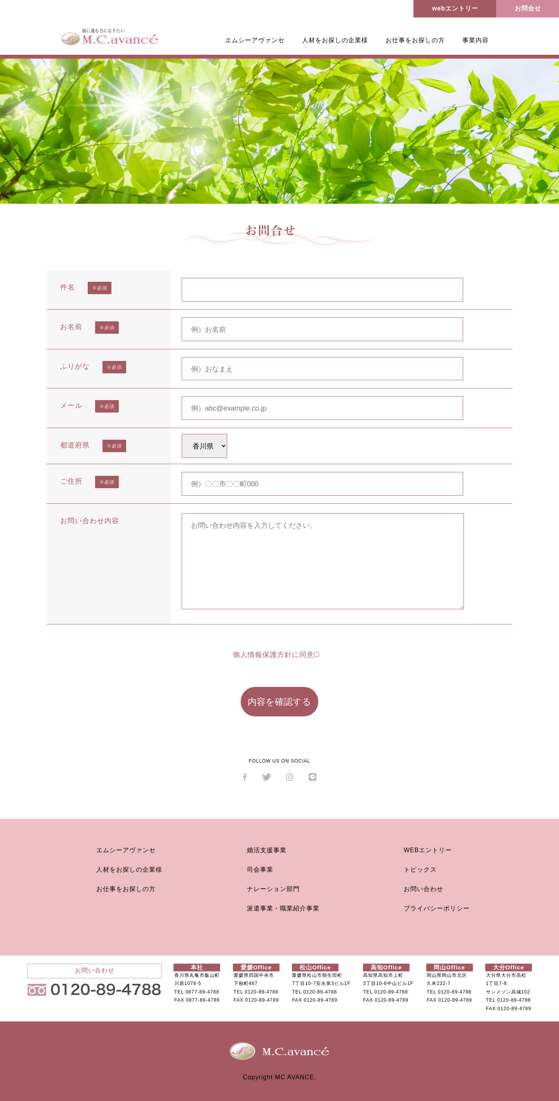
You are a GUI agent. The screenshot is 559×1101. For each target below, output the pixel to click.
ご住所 (71, 481)
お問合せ (528, 8)
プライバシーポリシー (437, 908)
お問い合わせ (423, 889)
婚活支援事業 (266, 850)
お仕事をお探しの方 (415, 40)
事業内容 (475, 40)
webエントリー (455, 8)
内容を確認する (279, 702)
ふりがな (75, 366)
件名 (67, 287)
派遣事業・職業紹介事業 (283, 908)
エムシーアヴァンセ (255, 40)
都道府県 (75, 445)
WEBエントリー (428, 850)
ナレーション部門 (273, 889)
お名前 (71, 327)
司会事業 (260, 869)
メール (71, 405)
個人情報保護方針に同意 (276, 654)
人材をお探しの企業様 (335, 40)
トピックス (420, 869)
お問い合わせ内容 (89, 521)
